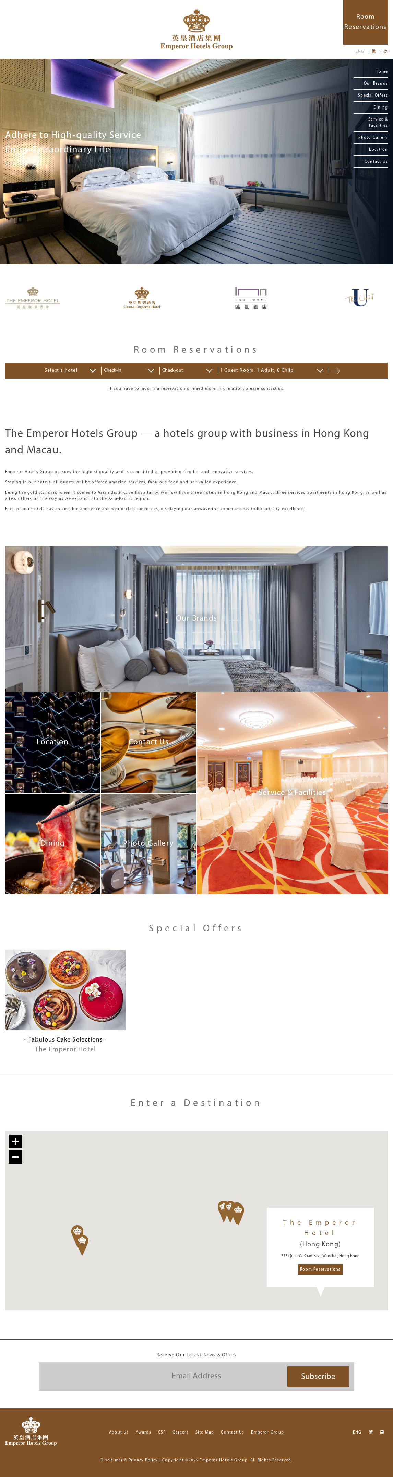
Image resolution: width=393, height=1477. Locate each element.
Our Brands (376, 83)
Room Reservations (320, 1269)
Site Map (204, 1432)
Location (378, 150)
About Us (119, 1432)
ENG (360, 52)
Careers (180, 1432)
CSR (162, 1432)
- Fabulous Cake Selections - (65, 1040)
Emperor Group (267, 1432)
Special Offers (373, 95)
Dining (380, 107)
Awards (143, 1432)
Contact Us (376, 162)
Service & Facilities (378, 122)
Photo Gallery (373, 138)
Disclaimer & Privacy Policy (129, 1460)
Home (382, 72)
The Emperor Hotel (65, 1049)
